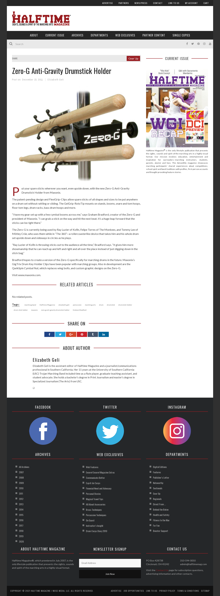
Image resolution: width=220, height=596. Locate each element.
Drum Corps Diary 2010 (96, 531)
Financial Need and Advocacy (98, 488)
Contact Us (162, 570)
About (34, 35)
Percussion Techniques (96, 515)
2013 (21, 504)
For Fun (156, 525)
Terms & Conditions (188, 590)
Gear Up (133, 58)
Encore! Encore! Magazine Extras (100, 472)
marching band (30, 305)
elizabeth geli (63, 305)
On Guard (90, 520)
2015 (21, 515)
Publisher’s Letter (161, 477)
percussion (77, 305)
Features (157, 472)
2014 (21, 509)
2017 (21, 525)
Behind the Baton (160, 509)
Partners (124, 3)
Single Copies (181, 35)
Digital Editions (160, 467)
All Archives (24, 467)
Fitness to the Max (161, 520)
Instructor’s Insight (94, 525)
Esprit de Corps (93, 483)
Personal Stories (93, 493)
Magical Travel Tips (94, 499)
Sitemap (205, 590)
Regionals (157, 499)
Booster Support (160, 531)
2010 (21, 488)
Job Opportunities (134, 590)
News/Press (141, 3)
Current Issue (54, 35)
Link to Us (173, 3)
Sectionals (157, 488)
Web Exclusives (125, 35)
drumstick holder (125, 305)
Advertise (107, 3)
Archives (77, 35)
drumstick (111, 305)
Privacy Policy (167, 590)
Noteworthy (158, 483)
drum (101, 305)
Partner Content (153, 35)
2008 (21, 477)
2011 (21, 493)
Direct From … (159, 504)
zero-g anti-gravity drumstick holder (55, 310)
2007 (21, 472)
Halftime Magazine (47, 305)
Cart (206, 3)
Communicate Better (95, 477)
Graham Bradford (79, 310)
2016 (21, 520)
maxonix (34, 310)
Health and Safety (161, 515)
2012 (21, 499)
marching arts (90, 305)
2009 (21, 483)
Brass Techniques (94, 509)
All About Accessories (95, 504)
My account (191, 3)
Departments (99, 35)
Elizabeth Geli (56, 79)
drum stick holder (21, 310)
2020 (21, 541)
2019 (21, 536)
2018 (21, 531)
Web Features (92, 467)
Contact (158, 3)
